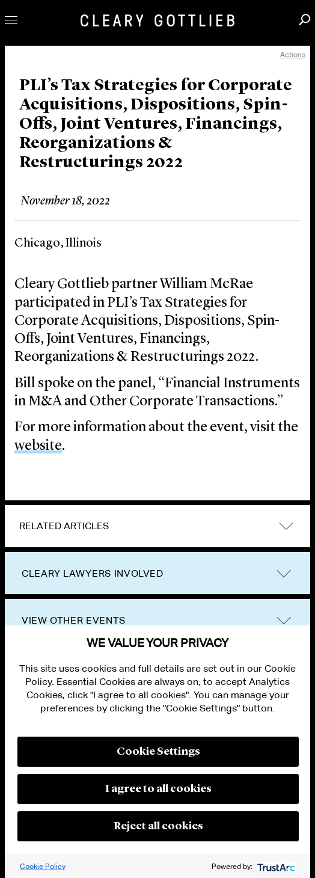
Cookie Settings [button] (158, 751)
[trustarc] (275, 866)
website (38, 446)
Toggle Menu (11, 20)
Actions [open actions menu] (292, 54)
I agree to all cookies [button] (158, 789)
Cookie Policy (43, 866)
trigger (284, 574)
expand (286, 526)
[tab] (157, 526)
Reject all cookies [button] (158, 826)
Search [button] (304, 19)
